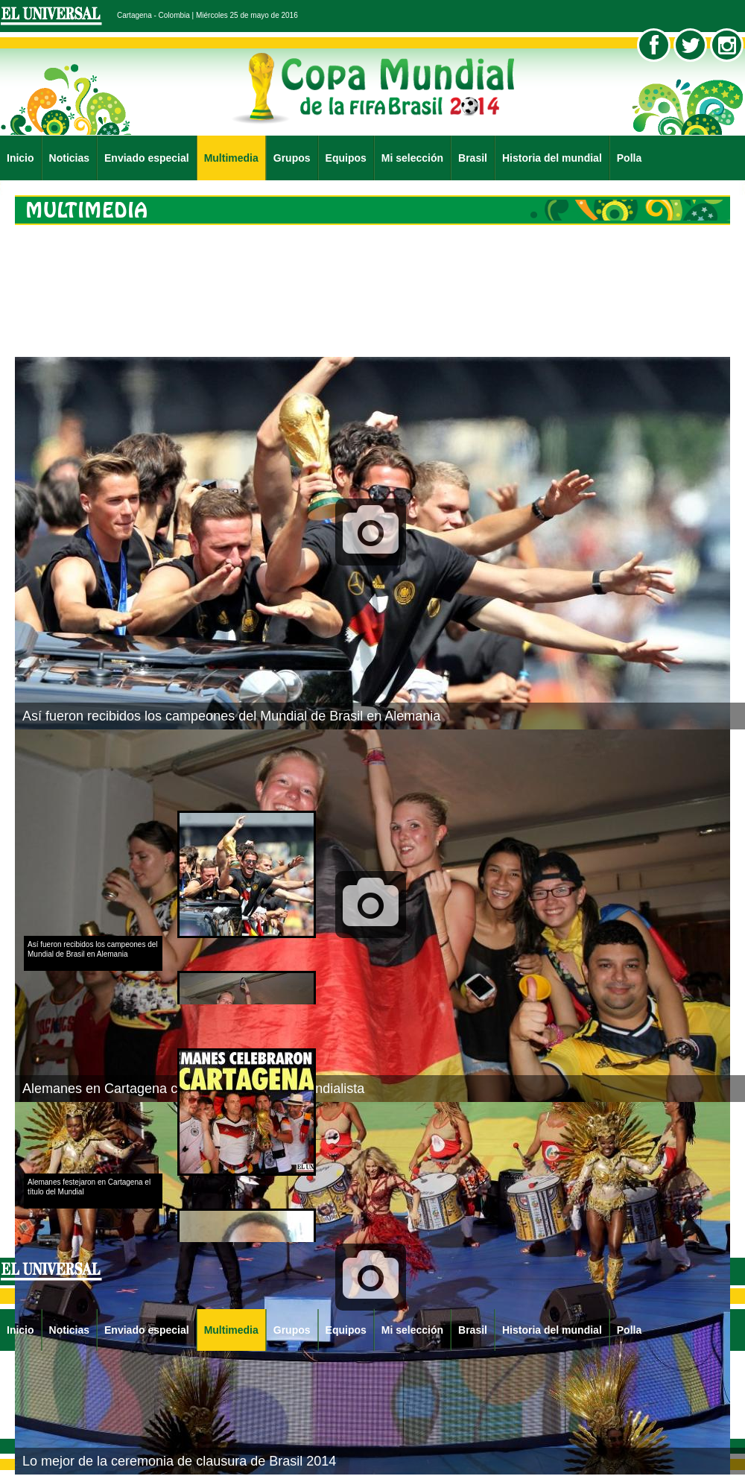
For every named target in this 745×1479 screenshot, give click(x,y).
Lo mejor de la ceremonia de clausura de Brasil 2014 (179, 1461)
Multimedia (231, 158)
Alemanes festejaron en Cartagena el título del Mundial (89, 1187)
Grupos (292, 158)
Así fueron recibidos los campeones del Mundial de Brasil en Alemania (231, 716)
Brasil (472, 158)
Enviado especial (146, 158)
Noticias (69, 158)
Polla (629, 158)
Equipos (346, 158)
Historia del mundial (552, 158)
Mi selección (412, 158)
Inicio (20, 158)
